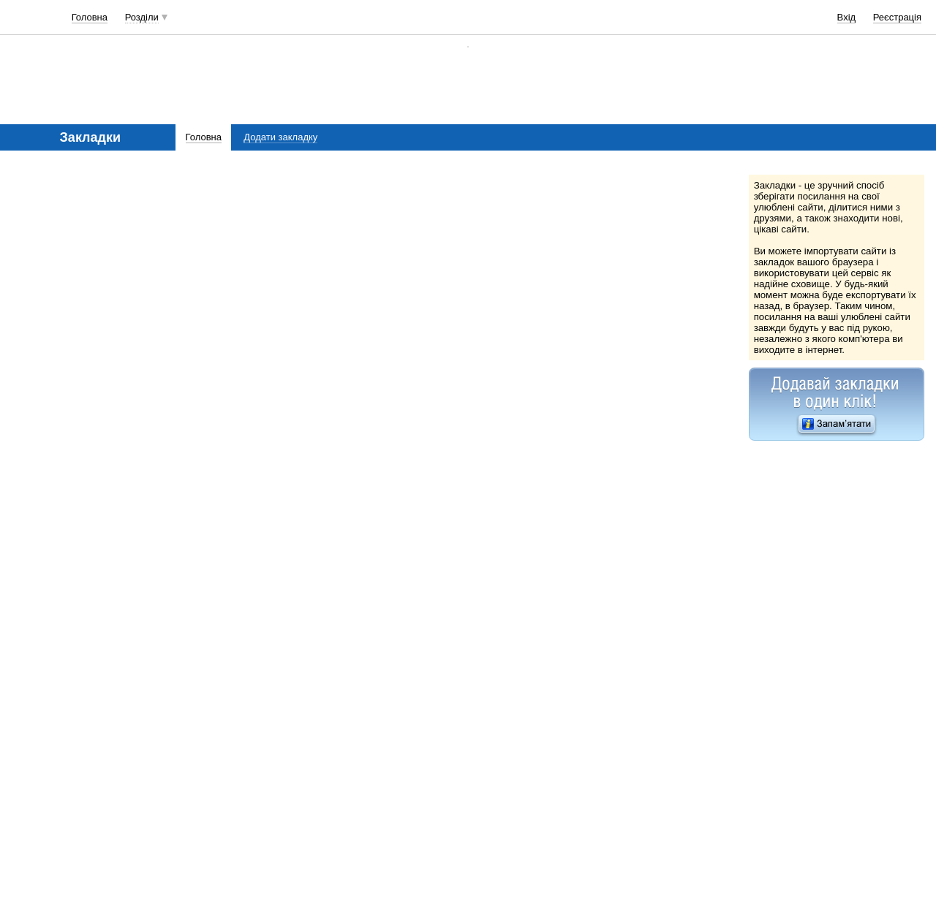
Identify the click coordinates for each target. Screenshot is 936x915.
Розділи (142, 17)
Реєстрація (897, 17)
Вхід (846, 17)
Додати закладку (280, 137)
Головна (89, 17)
